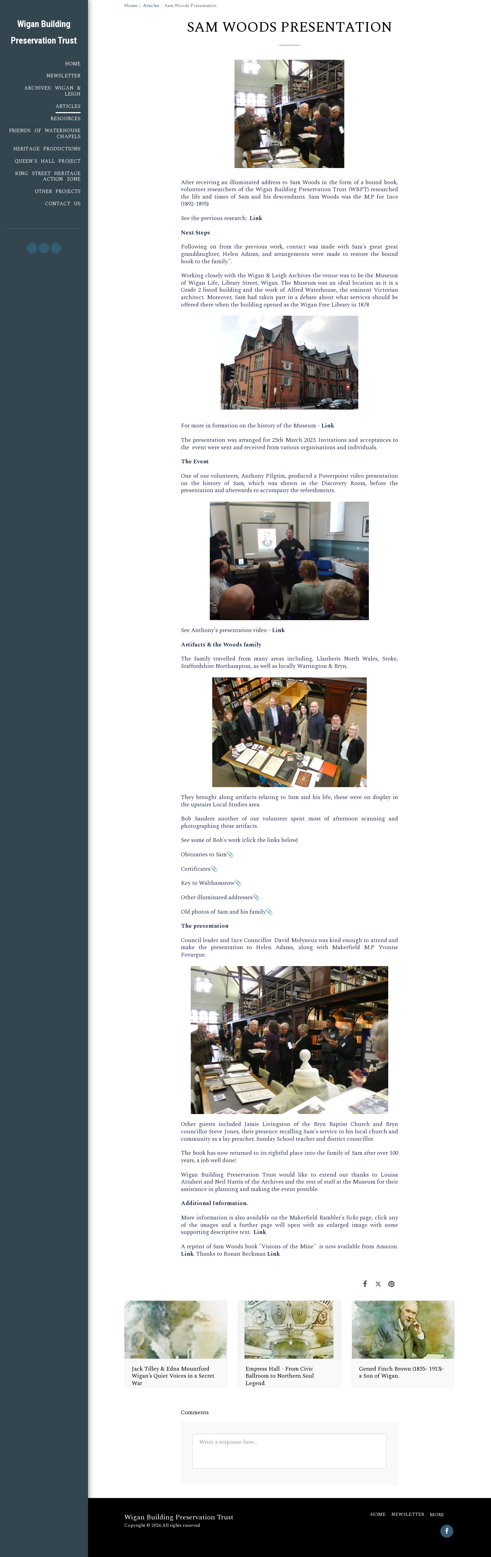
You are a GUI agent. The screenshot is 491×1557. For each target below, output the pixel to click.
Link (256, 218)
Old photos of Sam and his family (223, 912)
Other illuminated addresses (217, 897)
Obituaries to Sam (204, 854)
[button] (32, 248)
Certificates (195, 869)
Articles (151, 5)
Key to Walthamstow (207, 883)
